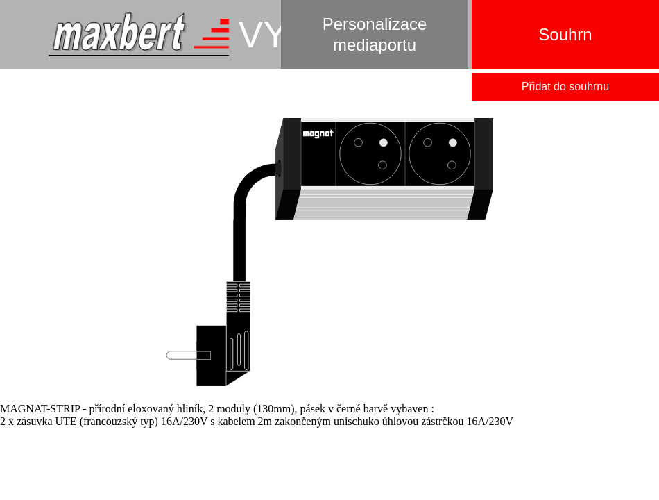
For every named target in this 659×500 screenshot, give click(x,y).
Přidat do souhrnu (565, 86)
